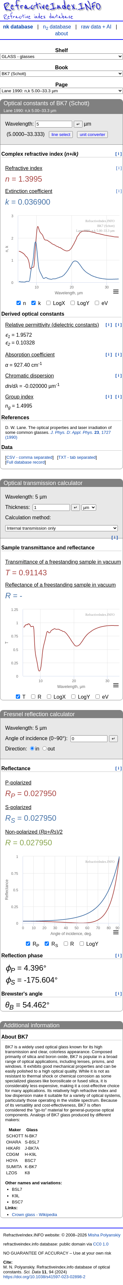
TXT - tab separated (76, 457)
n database (57, 26)
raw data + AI (96, 26)
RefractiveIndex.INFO (52, 6)
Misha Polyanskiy (104, 1235)
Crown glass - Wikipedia (34, 1214)
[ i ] (119, 153)
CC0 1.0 (101, 1244)
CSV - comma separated (29, 457)
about (61, 33)
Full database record (25, 462)
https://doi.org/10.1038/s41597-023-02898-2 (44, 1276)
